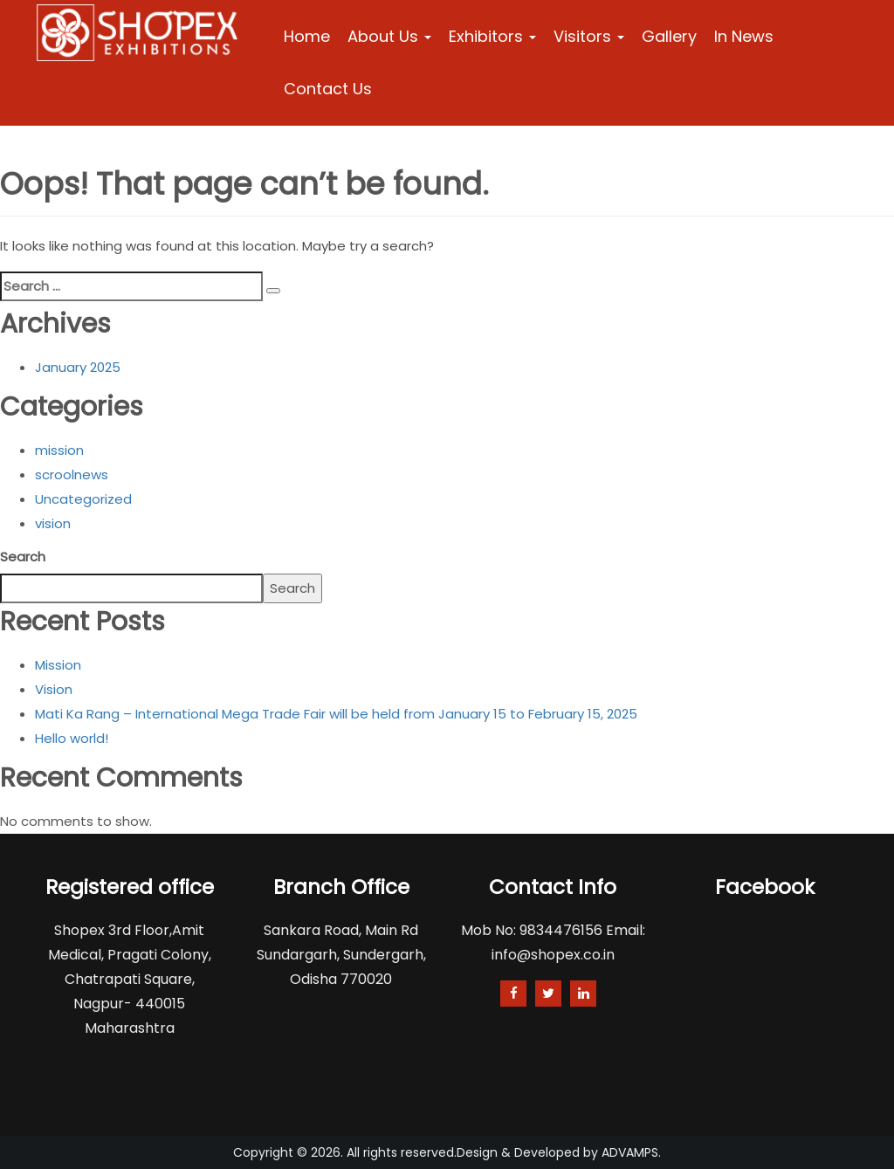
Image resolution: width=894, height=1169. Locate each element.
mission (59, 450)
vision (53, 523)
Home (307, 36)
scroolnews (71, 474)
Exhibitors (492, 36)
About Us (389, 36)
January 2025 (77, 367)
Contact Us (328, 89)
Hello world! (71, 738)
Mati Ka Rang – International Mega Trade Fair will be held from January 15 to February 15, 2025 (336, 714)
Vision (53, 689)
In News (744, 36)
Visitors (589, 36)
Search (22, 556)
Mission (58, 665)
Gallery (669, 36)
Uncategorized (83, 499)
